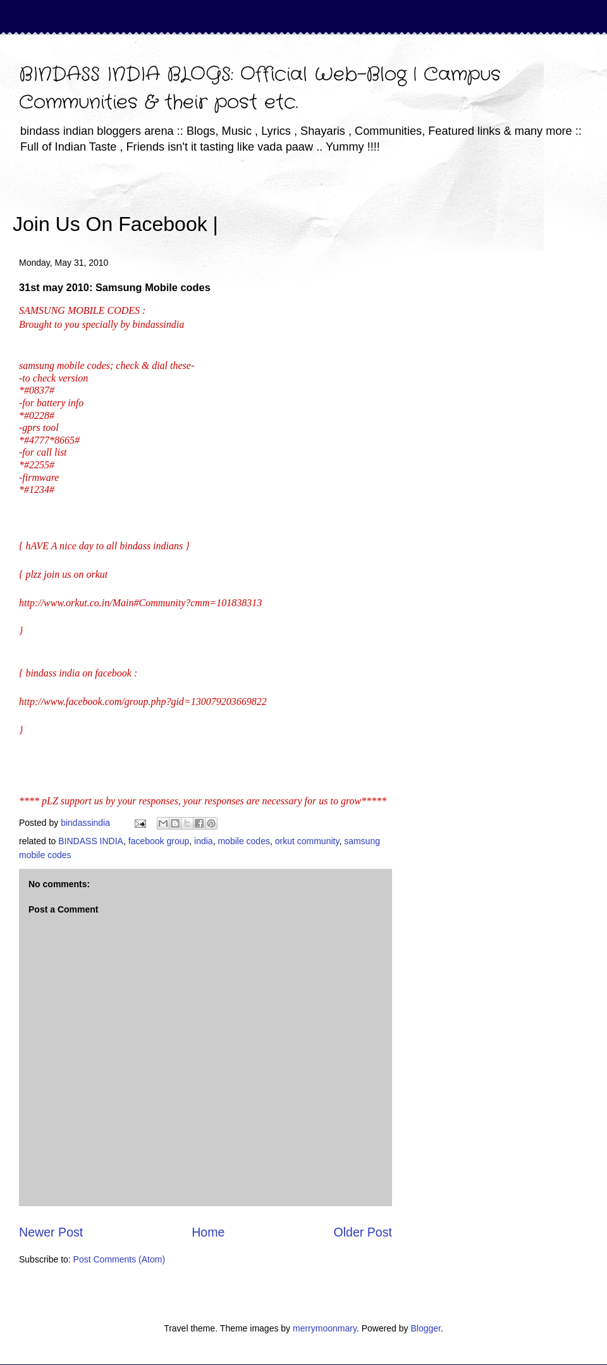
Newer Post (51, 1232)
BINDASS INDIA (90, 841)
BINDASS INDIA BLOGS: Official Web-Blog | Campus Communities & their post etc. (260, 88)
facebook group (159, 841)
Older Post (362, 1232)
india (203, 841)
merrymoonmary (325, 1328)
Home (208, 1232)
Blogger (425, 1328)
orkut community (307, 841)
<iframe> (366, 205)
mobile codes (244, 841)
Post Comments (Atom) (119, 1259)
